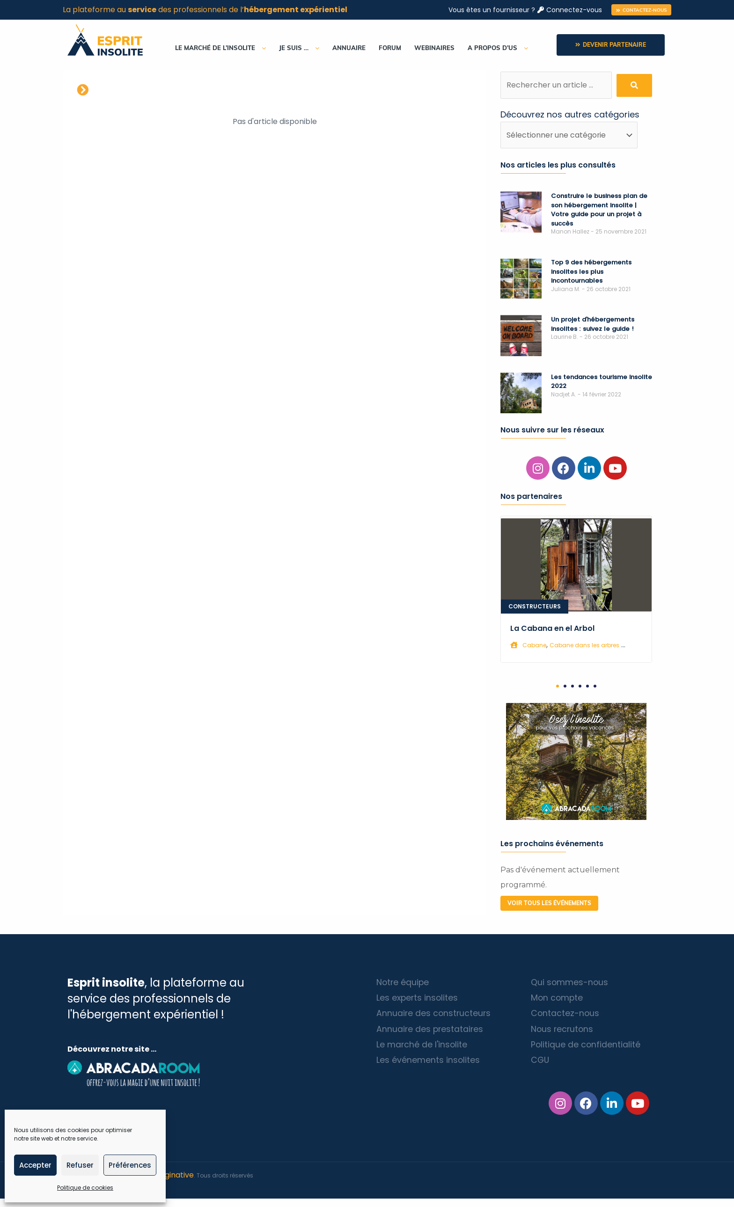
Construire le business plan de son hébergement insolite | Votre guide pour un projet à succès (599, 210)
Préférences (130, 1165)
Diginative (176, 1183)
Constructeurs (534, 607)
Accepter (35, 1165)
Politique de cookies (85, 1188)
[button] (641, 9)
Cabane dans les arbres (584, 646)
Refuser (80, 1165)
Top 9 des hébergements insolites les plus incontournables (591, 271)
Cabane (534, 646)
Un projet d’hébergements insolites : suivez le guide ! (592, 324)
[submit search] (634, 85)
